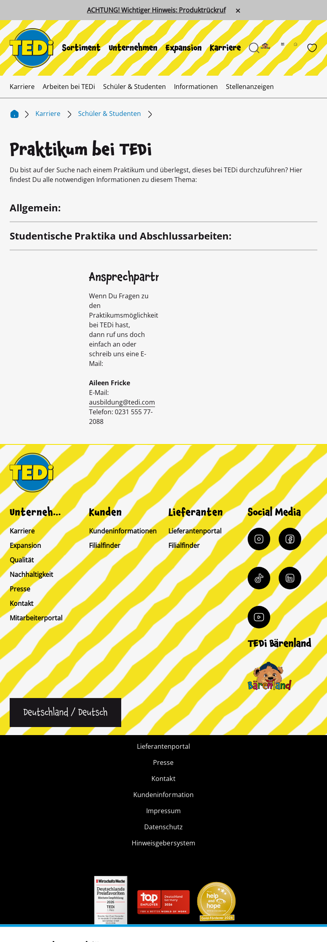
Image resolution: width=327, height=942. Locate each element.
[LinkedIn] (290, 578)
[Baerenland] (270, 48)
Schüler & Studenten (134, 86)
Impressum (163, 810)
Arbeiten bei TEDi (69, 86)
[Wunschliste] (312, 48)
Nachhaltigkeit (31, 574)
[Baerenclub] (270, 676)
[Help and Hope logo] (216, 904)
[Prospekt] (287, 48)
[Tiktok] (259, 578)
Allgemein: (35, 207)
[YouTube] (259, 617)
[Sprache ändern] (65, 712)
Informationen (196, 86)
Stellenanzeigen (250, 86)
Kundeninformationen (123, 531)
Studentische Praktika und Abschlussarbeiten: (121, 235)
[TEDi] (32, 47)
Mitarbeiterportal (36, 618)
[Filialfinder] (300, 48)
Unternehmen (133, 48)
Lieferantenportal (194, 531)
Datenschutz (163, 826)
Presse (20, 589)
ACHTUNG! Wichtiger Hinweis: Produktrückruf (156, 10)
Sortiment (81, 48)
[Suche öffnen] (254, 48)
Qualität (22, 560)
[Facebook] (290, 539)
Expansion (184, 48)
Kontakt (21, 603)
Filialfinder (104, 545)
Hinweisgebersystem (163, 843)
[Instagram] (259, 539)
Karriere (225, 48)
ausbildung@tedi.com (122, 402)
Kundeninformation (163, 794)
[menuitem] (81, 48)
